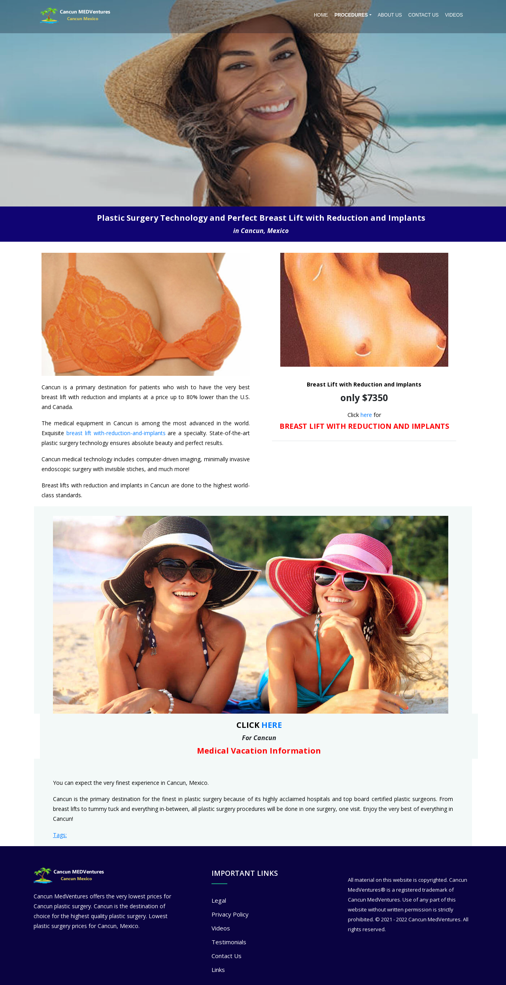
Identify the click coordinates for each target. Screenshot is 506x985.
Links (218, 970)
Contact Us (423, 15)
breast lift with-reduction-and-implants (116, 433)
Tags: (60, 835)
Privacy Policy (230, 914)
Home (321, 15)
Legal (218, 900)
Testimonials (228, 942)
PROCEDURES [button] (351, 15)
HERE (271, 725)
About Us (390, 15)
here (366, 415)
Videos (454, 15)
